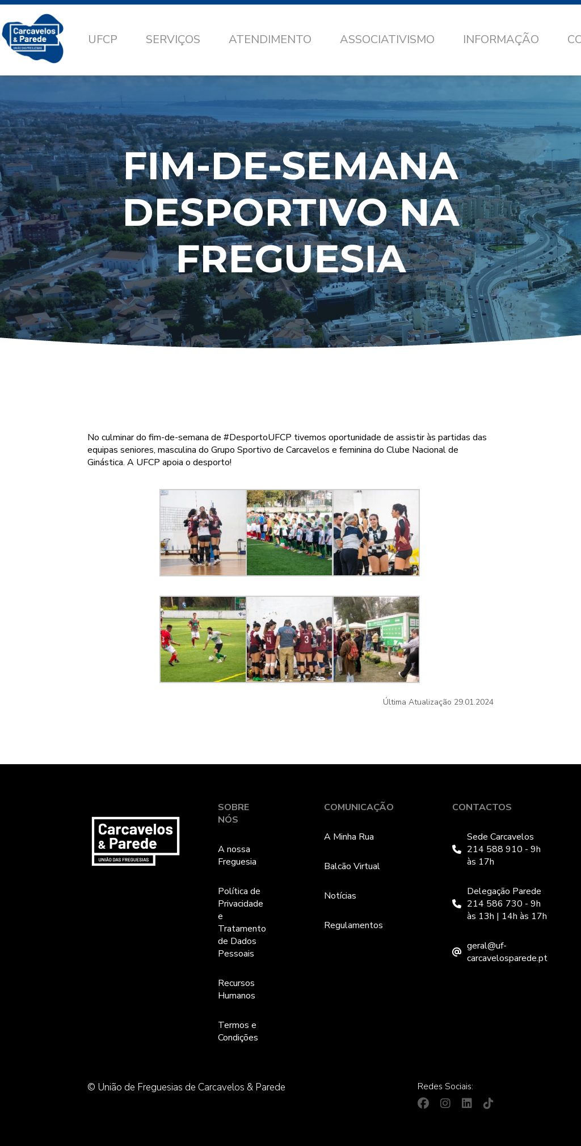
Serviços (173, 39)
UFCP (102, 39)
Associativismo (387, 39)
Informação (501, 39)
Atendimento (270, 39)
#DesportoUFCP (258, 437)
